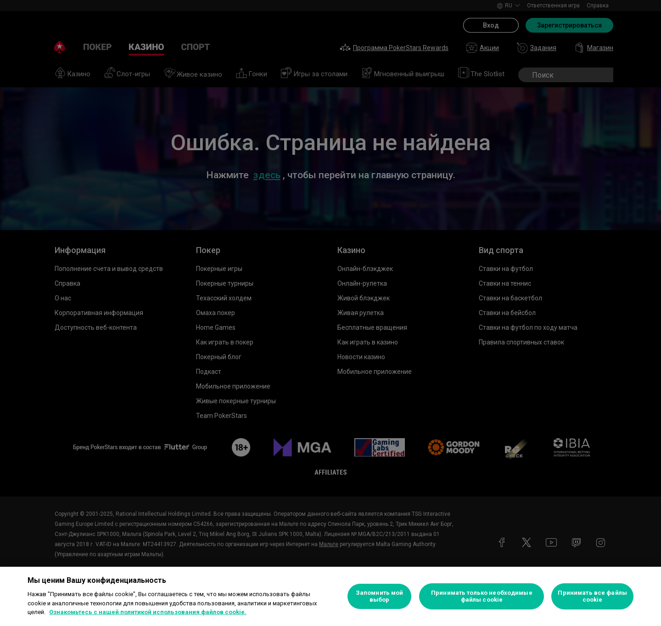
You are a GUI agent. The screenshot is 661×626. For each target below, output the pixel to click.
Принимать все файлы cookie (592, 596)
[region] (330, 596)
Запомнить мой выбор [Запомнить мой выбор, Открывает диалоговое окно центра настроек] (379, 596)
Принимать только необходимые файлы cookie (481, 596)
